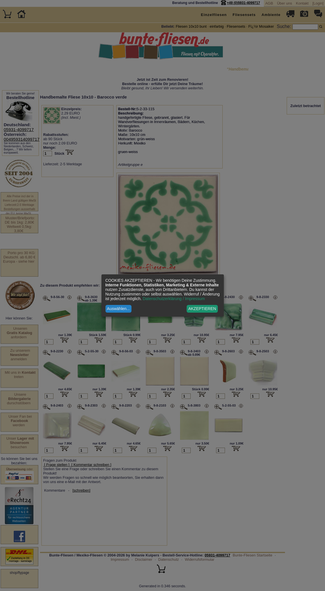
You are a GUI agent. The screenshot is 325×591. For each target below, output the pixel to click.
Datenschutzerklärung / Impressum (174, 298)
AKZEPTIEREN (202, 308)
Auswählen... (118, 308)
